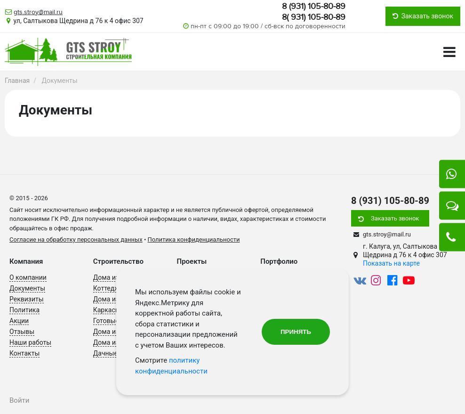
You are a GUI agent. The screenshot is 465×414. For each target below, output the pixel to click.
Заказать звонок (395, 218)
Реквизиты (26, 299)
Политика (24, 310)
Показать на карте (391, 263)
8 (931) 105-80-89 (313, 6)
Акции (19, 321)
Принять (296, 331)
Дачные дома (114, 353)
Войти (19, 400)
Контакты (24, 353)
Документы (27, 288)
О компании (28, 277)
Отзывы (21, 331)
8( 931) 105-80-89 (313, 17)
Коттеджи (108, 288)
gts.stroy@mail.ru (38, 12)
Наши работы (30, 342)
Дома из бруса (115, 342)
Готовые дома (115, 321)
